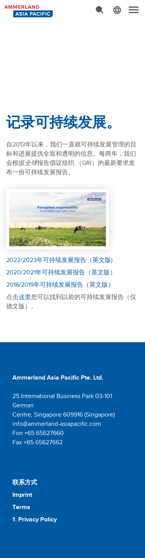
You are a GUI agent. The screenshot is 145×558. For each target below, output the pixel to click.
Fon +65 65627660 (38, 433)
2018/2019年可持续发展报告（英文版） (60, 284)
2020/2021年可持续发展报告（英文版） (61, 272)
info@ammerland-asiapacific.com (56, 423)
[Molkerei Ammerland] (27, 10)
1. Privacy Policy (34, 519)
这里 (25, 296)
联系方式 (24, 482)
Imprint (22, 494)
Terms (21, 507)
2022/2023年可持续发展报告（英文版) (59, 259)
